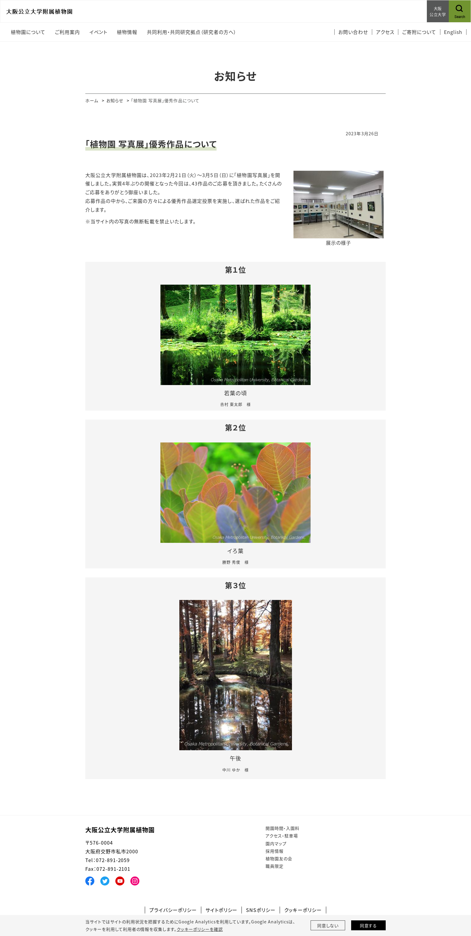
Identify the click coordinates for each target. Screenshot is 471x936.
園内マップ (276, 843)
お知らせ (114, 100)
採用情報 (275, 851)
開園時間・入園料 (282, 828)
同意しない (328, 925)
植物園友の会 (279, 858)
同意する (368, 925)
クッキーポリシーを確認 (200, 929)
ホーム (91, 100)
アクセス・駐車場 (282, 836)
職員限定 (275, 866)
